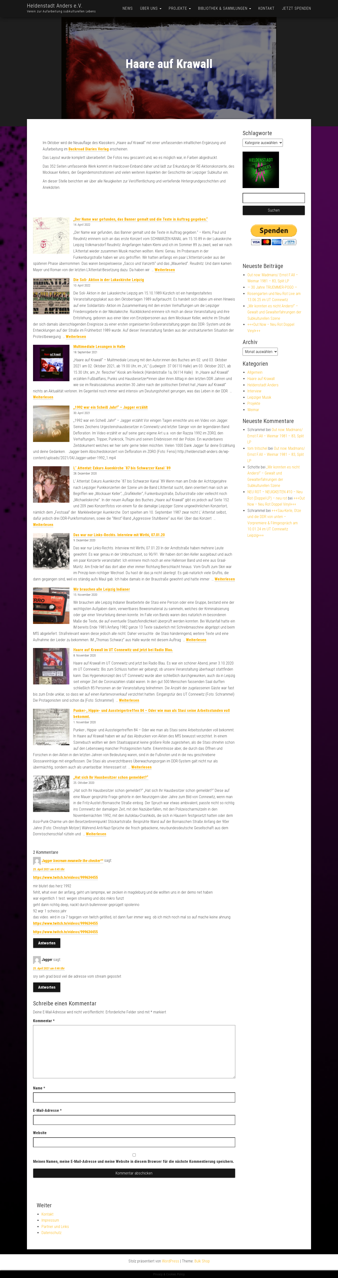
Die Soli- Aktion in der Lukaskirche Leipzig (108, 279)
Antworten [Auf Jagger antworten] (46, 987)
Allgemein (254, 372)
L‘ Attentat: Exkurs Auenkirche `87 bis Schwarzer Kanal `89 (121, 468)
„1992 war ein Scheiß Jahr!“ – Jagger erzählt (110, 407)
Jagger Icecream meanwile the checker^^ (72, 860)
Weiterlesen (165, 270)
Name (39, 1088)
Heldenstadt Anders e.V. (55, 6)
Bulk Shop (202, 1261)
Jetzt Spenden (296, 8)
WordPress (170, 1261)
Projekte (180, 8)
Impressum (50, 1220)
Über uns (150, 8)
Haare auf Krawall (261, 378)
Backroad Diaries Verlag (88, 149)
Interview (254, 391)
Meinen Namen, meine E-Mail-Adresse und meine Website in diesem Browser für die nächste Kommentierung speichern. (133, 1161)
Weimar (253, 409)
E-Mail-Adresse (47, 1110)
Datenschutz (51, 1232)
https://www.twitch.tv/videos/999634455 (65, 877)
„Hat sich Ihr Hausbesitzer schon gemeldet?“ (110, 777)
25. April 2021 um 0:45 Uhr (49, 869)
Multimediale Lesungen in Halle (99, 346)
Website (40, 1133)
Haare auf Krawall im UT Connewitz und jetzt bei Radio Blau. (123, 650)
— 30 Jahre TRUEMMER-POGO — (272, 287)
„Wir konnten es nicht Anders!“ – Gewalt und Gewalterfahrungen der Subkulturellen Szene (274, 312)
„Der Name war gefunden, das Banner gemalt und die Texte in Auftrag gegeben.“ (140, 219)
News (128, 8)
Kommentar (44, 1021)
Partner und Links (55, 1226)
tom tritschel (257, 448)
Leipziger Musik (259, 397)
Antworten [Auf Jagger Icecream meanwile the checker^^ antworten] (46, 943)
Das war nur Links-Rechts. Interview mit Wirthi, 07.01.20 (119, 535)
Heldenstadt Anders (263, 385)
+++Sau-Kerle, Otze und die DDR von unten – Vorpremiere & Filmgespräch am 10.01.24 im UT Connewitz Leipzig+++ (274, 523)
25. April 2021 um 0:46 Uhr (49, 968)
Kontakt (266, 8)
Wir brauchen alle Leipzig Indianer (101, 589)
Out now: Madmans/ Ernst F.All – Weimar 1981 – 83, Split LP (275, 435)
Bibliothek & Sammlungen (224, 8)
